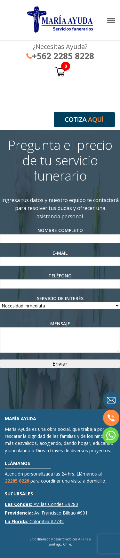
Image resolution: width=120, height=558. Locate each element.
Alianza (84, 539)
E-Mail (60, 258)
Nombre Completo (60, 235)
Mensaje (60, 337)
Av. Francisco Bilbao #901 (46, 513)
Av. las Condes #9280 (41, 504)
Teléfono (60, 281)
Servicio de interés (60, 302)
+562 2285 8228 (60, 56)
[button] (111, 22)
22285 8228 (17, 481)
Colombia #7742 (34, 521)
